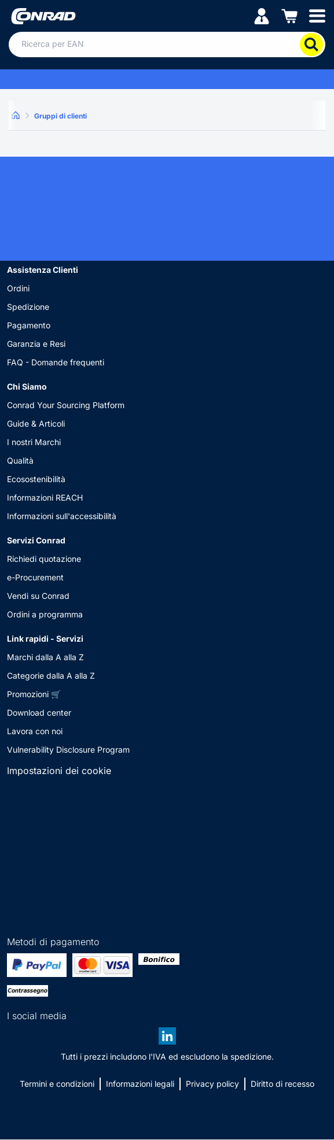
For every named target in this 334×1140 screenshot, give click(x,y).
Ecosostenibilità (36, 479)
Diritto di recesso (282, 1084)
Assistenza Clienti (42, 270)
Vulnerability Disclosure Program (68, 749)
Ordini (18, 288)
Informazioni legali (140, 1084)
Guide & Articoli (36, 423)
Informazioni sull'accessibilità (61, 516)
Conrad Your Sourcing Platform (65, 405)
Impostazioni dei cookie (59, 770)
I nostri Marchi (34, 442)
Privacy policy (212, 1084)
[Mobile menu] (317, 15)
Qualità (20, 460)
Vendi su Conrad (38, 596)
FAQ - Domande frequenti (55, 362)
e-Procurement (35, 577)
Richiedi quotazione (44, 559)
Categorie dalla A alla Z (51, 675)
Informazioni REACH (45, 497)
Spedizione (28, 307)
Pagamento (28, 325)
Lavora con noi (35, 731)
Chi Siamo (27, 386)
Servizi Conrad (36, 540)
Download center (39, 712)
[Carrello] (289, 15)
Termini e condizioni (57, 1084)
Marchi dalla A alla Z (45, 657)
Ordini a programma (45, 614)
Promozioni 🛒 (34, 694)
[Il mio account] (262, 15)
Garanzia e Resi (36, 344)
